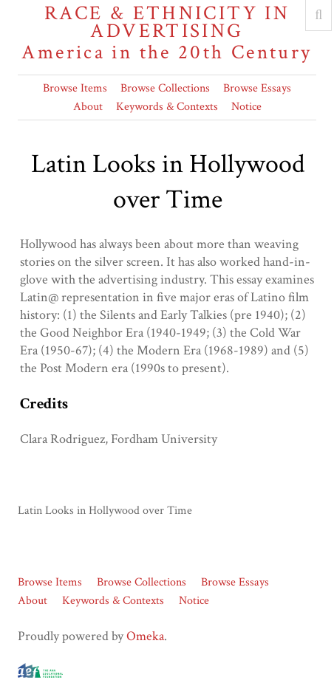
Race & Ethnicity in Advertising (167, 32)
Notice (246, 106)
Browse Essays (257, 88)
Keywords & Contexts (167, 106)
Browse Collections (165, 88)
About (88, 106)
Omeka (145, 636)
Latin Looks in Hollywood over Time (105, 510)
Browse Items (75, 88)
